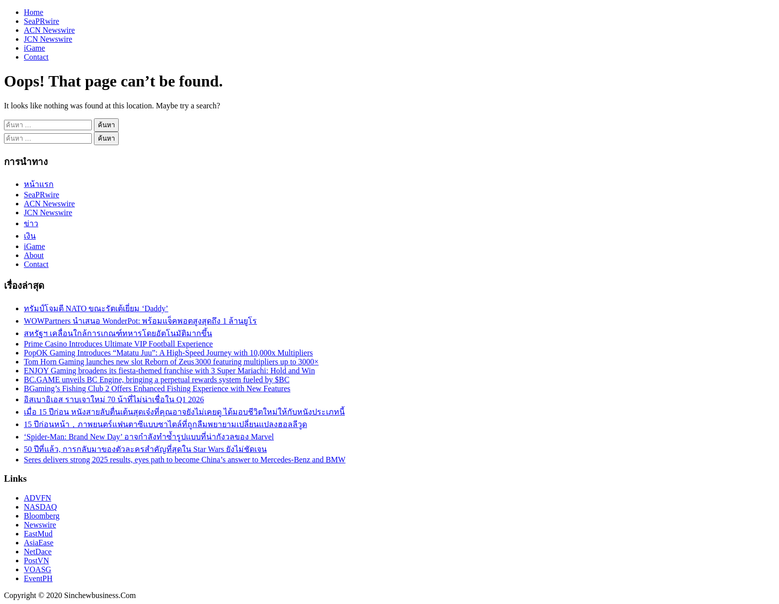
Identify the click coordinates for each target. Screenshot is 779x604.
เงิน (30, 236)
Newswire (40, 524)
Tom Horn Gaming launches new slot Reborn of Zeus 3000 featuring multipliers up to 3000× (171, 361)
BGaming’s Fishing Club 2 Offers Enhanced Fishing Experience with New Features (157, 388)
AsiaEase (39, 542)
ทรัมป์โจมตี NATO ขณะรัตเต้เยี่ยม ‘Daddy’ (96, 308)
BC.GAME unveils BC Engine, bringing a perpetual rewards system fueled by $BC (157, 379)
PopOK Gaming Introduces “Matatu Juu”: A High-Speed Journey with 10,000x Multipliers (168, 352)
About (34, 255)
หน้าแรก (39, 184)
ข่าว (31, 223)
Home (33, 12)
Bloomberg (42, 516)
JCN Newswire (48, 39)
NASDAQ (40, 507)
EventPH (38, 578)
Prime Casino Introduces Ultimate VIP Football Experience (118, 344)
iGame (34, 48)
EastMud (38, 533)
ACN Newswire (49, 30)
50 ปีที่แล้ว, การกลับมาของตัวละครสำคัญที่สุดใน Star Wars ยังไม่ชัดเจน (145, 449)
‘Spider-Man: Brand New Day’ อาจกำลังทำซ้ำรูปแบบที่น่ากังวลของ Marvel (149, 436)
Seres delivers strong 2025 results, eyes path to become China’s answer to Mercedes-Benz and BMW (184, 459)
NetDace (38, 551)
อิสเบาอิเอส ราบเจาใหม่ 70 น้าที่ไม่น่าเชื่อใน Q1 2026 (114, 399)
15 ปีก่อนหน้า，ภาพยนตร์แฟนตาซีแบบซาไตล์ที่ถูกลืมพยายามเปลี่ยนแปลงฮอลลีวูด (165, 424)
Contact (36, 57)
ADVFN (37, 498)
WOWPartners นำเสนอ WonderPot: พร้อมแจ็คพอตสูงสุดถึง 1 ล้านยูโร (140, 321)
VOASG (37, 569)
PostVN (36, 560)
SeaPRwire (41, 21)
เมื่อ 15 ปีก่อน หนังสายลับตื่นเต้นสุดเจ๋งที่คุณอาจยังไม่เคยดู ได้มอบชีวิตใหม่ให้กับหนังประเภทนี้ (184, 412)
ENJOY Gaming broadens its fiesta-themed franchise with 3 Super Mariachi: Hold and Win (169, 370)
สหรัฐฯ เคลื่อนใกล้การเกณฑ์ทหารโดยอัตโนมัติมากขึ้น (118, 333)
